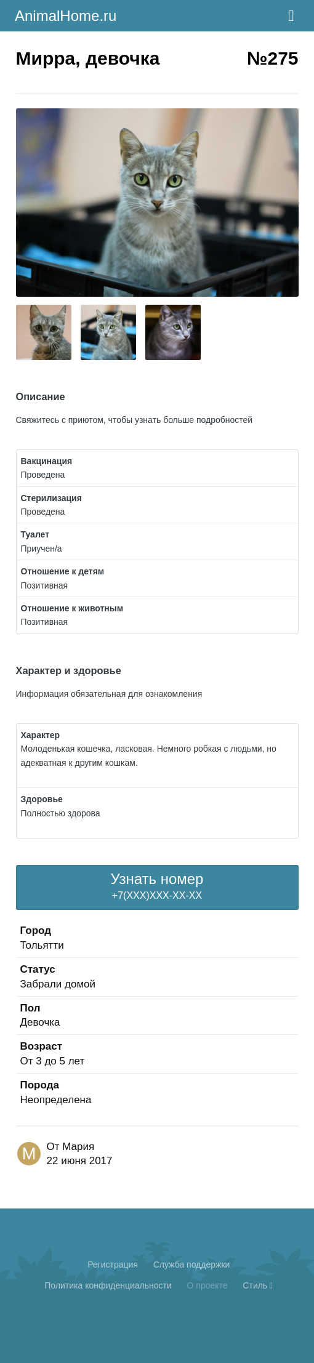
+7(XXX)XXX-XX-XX (157, 885)
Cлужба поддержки (191, 1264)
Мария (78, 1146)
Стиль (258, 1285)
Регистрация (112, 1264)
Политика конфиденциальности (108, 1285)
